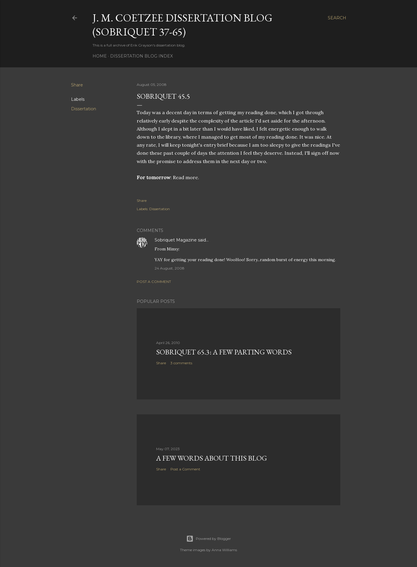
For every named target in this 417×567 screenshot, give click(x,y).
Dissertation (83, 108)
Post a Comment (154, 281)
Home (100, 56)
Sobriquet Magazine (176, 240)
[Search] (337, 18)
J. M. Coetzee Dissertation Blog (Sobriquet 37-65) (183, 25)
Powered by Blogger (208, 538)
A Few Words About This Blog (211, 458)
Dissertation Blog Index (141, 56)
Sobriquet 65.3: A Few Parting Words (224, 352)
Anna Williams (224, 550)
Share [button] (77, 85)
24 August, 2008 (169, 268)
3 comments (181, 363)
